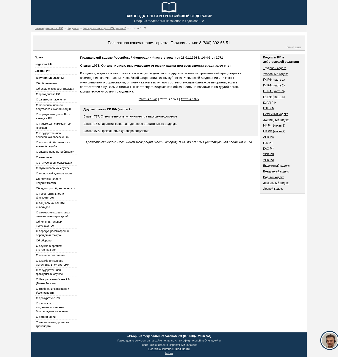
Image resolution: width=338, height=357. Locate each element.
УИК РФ (268, 154)
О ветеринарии (46, 316)
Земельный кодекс (276, 183)
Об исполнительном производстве (49, 223)
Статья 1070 (148, 99)
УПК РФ (268, 160)
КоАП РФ (269, 102)
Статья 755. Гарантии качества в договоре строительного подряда (130, 123)
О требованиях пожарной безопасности (52, 290)
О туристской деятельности (54, 173)
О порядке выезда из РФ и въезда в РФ (53, 116)
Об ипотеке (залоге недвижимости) (48, 180)
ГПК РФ (268, 108)
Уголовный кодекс (275, 74)
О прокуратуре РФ (48, 298)
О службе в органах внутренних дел (49, 247)
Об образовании (46, 83)
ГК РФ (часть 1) (274, 79)
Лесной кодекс (273, 188)
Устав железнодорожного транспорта (52, 324)
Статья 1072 (190, 99)
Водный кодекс (273, 177)
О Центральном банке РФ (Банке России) (53, 281)
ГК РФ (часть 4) (274, 97)
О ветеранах (44, 157)
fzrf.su (169, 353)
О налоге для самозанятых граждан (53, 125)
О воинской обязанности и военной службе (53, 144)
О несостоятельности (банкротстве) (50, 195)
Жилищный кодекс (276, 120)
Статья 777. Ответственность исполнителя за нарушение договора (130, 116)
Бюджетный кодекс (276, 165)
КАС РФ (268, 148)
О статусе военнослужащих (54, 162)
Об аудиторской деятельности (55, 188)
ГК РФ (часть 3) (274, 91)
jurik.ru (298, 47)
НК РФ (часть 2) (274, 131)
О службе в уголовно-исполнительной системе (52, 262)
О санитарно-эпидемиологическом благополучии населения (52, 307)
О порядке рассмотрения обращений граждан (52, 232)
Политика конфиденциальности (169, 349)
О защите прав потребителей (55, 151)
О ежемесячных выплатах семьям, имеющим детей (53, 214)
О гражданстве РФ (48, 94)
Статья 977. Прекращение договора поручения (116, 131)
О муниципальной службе (53, 168)
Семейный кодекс (275, 114)
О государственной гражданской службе (49, 272)
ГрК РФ (268, 142)
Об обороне (44, 240)
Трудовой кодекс (274, 68)
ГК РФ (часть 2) (274, 85)
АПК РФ (268, 137)
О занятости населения (51, 99)
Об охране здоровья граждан (55, 88)
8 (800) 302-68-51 (214, 43)
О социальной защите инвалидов (50, 204)
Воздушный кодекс (276, 171)
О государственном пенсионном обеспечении (52, 135)
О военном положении (50, 255)
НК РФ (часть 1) (274, 125)
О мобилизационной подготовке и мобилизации (53, 107)
